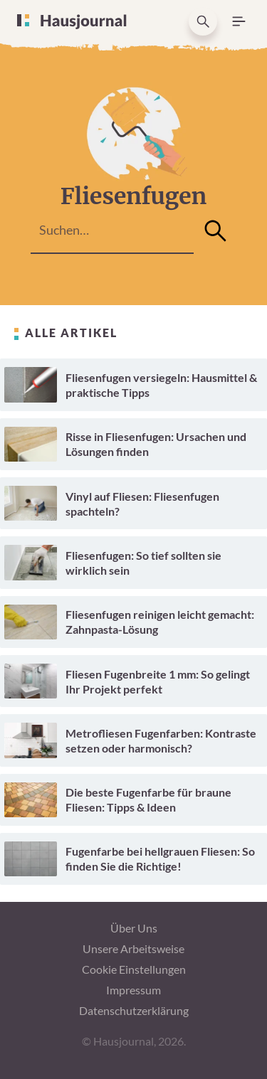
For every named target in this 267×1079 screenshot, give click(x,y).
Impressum (133, 989)
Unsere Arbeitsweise (133, 948)
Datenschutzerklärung (134, 1010)
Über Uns (133, 928)
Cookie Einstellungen (134, 969)
